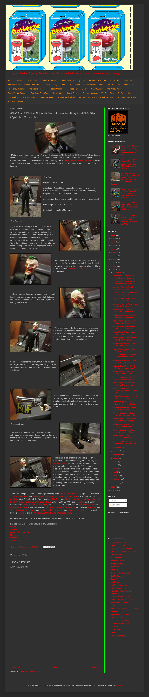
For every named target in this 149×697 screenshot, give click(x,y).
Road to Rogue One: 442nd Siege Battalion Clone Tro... (124, 378)
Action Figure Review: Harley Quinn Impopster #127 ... (124, 408)
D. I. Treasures (116, 558)
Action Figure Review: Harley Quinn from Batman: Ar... (124, 350)
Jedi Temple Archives (119, 585)
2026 (113, 235)
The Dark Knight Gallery (70, 85)
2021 (113, 252)
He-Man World (116, 576)
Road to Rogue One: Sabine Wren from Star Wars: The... (125, 414)
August (116, 458)
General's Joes (116, 570)
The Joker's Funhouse (37, 89)
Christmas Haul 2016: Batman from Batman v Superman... (125, 277)
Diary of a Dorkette (118, 561)
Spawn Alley (13, 97)
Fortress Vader (47, 97)
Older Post (96, 667)
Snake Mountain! (113, 85)
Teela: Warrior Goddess (17, 93)
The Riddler (15, 540)
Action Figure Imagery (119, 542)
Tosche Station (56, 89)
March (116, 476)
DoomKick (115, 567)
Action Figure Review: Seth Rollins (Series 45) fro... (123, 373)
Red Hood (14, 538)
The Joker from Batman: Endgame (59, 507)
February (117, 479)
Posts (113, 500)
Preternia (114, 611)
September (117, 455)
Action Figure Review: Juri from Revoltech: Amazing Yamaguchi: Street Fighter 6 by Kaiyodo (129, 150)
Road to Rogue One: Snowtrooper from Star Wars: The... (125, 390)
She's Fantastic (117, 618)
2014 (113, 490)
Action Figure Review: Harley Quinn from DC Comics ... (124, 420)
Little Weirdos (116, 588)
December (117, 273)
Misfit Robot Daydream (120, 596)
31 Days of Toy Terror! (97, 81)
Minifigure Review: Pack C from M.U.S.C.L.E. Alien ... (125, 294)
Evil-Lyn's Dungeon (90, 93)
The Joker (56, 499)
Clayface (14, 499)
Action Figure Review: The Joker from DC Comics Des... (125, 397)
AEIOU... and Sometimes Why (122, 546)
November (117, 448)
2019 (113, 259)
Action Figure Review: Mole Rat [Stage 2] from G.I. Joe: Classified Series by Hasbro (129, 193)
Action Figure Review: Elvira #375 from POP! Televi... (124, 425)
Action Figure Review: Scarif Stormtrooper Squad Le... (124, 316)
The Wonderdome (125, 93)
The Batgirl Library (49, 85)
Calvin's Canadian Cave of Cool (123, 552)
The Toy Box (115, 627)
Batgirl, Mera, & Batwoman (121, 549)
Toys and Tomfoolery (119, 636)
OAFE (113, 605)
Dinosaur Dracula (117, 564)
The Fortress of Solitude (66, 97)
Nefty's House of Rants (120, 602)
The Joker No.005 (86, 505)
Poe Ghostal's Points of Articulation (124, 608)
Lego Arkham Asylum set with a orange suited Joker (54, 496)
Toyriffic (114, 633)
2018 (113, 263)
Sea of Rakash (73, 93)
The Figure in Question (120, 621)
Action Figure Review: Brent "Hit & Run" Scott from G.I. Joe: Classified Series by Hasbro (129, 164)
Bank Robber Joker (18, 507)
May (115, 469)
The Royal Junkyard (30, 97)
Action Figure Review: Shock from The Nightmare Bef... (124, 384)
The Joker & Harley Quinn (21, 510)
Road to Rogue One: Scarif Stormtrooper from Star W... (124, 403)
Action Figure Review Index (27, 81)
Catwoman (15, 529)
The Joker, (21, 513)
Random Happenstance (120, 614)
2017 (113, 266)
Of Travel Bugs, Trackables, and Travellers (96, 97)
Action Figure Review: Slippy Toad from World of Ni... (124, 437)
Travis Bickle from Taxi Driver (81, 268)
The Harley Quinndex (16, 89)
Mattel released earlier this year (77, 160)
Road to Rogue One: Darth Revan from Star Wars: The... (125, 442)
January (116, 483)
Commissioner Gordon (20, 532)
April (115, 472)
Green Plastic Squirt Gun (120, 573)
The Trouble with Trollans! (127, 97)
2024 (113, 242)
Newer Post (15, 667)
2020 (113, 256)
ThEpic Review (116, 630)
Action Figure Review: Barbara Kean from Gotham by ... (125, 339)
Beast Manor (129, 85)
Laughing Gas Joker (76, 510)
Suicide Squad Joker (71, 493)
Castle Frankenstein (16, 101)
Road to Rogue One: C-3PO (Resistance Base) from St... (125, 367)
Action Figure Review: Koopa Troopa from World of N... (124, 322)
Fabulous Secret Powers (93, 85)
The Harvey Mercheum (120, 624)
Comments (115, 505)
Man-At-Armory (97, 89)
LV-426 (84, 89)
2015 (113, 487)
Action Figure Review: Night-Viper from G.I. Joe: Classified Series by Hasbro (129, 205)
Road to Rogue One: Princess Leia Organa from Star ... (124, 431)
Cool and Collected (118, 555)
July (115, 462)
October (116, 451)
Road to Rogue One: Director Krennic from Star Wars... (124, 356)
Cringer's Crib (58, 93)
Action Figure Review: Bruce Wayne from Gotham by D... (125, 333)
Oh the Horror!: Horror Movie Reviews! (23, 85)
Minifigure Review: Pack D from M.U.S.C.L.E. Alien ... (125, 288)
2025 (113, 238)
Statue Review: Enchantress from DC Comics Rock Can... (125, 327)
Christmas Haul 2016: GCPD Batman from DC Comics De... (126, 282)
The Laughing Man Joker (53, 510)
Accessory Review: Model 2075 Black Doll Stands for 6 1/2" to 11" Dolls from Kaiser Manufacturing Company (125, 178)
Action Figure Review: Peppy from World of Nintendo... (124, 344)
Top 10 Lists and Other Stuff (121, 81)
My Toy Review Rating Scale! (73, 81)
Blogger (118, 685)
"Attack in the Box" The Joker (34, 505)
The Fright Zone (107, 93)
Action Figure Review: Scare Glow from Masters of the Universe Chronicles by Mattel (129, 219)
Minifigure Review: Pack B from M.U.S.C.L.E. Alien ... (125, 299)
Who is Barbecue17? (50, 81)
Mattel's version (60, 463)
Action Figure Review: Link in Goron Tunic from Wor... (124, 361)
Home (10, 81)
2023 (113, 245)
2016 (113, 270)
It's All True (115, 582)
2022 (113, 249)
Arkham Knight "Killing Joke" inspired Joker (52, 513)
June (115, 465)
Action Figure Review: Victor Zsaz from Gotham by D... (124, 311)
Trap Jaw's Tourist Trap (40, 93)
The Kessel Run (71, 89)
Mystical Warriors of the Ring (122, 599)
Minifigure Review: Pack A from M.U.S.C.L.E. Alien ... (125, 305)
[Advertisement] (55, 644)
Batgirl (13, 527)
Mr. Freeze (15, 535)
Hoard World (115, 579)
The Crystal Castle (114, 89)
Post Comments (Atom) (30, 671)
